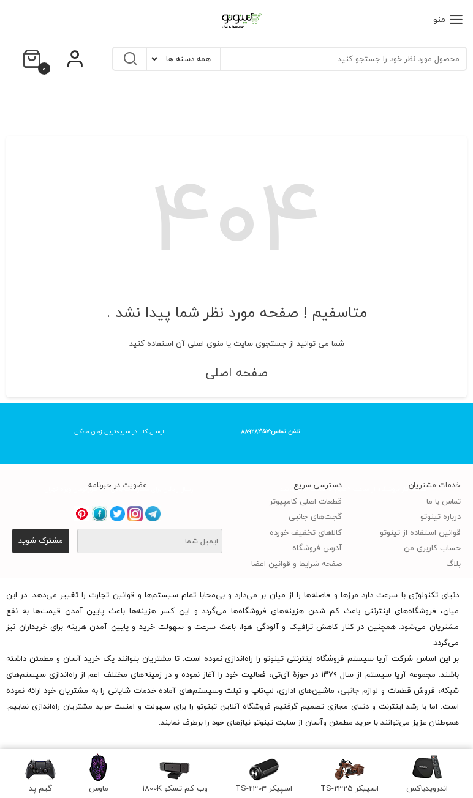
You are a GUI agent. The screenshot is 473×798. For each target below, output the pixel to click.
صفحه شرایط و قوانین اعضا (296, 563)
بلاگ (453, 563)
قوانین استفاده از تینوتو (420, 532)
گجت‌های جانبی (315, 516)
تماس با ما (443, 501)
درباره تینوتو (440, 516)
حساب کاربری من (432, 547)
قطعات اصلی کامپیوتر (306, 501)
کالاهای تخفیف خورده (306, 532)
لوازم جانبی (359, 690)
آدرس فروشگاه (317, 547)
